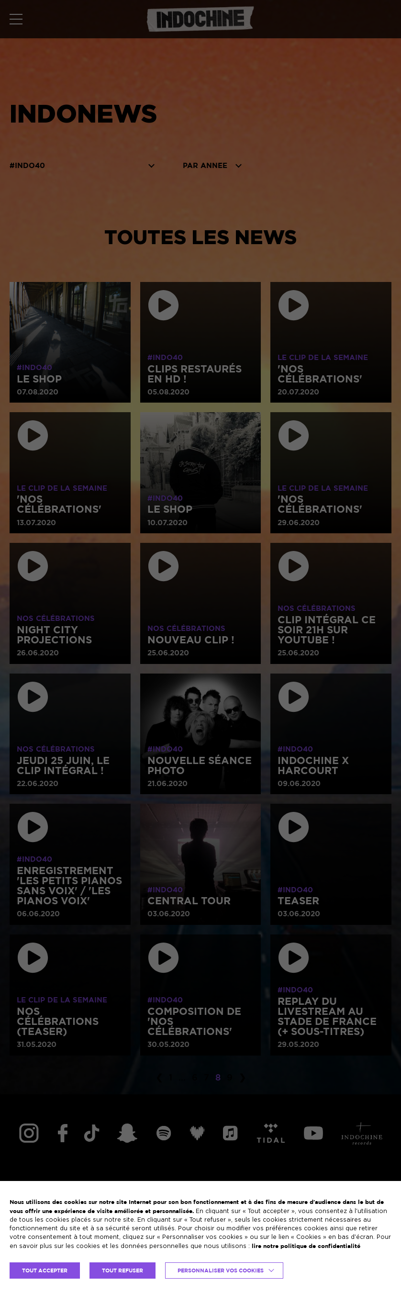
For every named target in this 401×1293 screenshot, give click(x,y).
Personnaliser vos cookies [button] (221, 1270)
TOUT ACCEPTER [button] (44, 1270)
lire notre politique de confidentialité (306, 1246)
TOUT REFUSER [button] (122, 1270)
